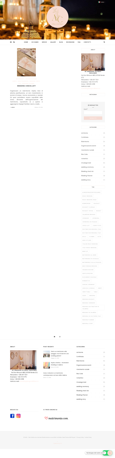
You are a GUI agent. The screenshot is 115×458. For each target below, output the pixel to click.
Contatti (87, 42)
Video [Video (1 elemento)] (84, 295)
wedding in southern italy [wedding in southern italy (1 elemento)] (91, 316)
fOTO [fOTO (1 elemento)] (99, 236)
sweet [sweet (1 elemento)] (100, 288)
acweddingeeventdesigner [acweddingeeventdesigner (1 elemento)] (91, 192)
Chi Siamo (35, 42)
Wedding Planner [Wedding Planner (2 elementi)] (88, 319)
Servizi (44, 42)
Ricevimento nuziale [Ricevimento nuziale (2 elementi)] (89, 277)
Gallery (53, 42)
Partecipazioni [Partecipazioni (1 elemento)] (87, 273)
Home (26, 42)
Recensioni (70, 42)
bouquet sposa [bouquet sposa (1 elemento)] (87, 210)
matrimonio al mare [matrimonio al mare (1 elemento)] (89, 255)
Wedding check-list (87, 171)
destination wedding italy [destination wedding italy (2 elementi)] (91, 233)
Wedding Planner (28, 83)
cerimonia (84, 133)
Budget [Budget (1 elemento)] (98, 210)
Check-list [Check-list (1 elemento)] (86, 225)
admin (13, 107)
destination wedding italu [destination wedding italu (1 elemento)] (91, 229)
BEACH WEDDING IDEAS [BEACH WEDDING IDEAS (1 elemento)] (89, 199)
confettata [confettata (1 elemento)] (97, 225)
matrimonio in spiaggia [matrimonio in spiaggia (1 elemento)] (90, 258)
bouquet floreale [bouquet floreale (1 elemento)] (88, 207)
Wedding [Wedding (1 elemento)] (92, 295)
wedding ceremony (87, 167)
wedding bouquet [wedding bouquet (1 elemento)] (88, 299)
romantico (84, 158)
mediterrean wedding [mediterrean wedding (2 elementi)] (89, 266)
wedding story (86, 180)
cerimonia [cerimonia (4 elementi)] (95, 218)
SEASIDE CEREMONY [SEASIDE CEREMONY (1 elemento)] (88, 284)
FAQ (79, 42)
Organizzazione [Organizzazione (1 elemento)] (88, 269)
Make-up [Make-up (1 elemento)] (85, 251)
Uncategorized (23, 81)
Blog (61, 42)
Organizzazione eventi (88, 146)
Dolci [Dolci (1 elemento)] (84, 236)
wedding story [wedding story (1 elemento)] (87, 323)
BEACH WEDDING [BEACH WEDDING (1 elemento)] (87, 196)
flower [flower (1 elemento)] (91, 236)
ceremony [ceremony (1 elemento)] (85, 218)
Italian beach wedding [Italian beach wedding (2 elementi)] (90, 244)
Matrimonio (20, 79)
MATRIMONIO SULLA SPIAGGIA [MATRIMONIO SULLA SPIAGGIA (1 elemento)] (91, 262)
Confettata (84, 137)
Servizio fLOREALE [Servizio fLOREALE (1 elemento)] (88, 288)
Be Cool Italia (58, 437)
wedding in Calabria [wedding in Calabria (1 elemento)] (89, 312)
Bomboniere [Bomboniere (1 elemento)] (86, 203)
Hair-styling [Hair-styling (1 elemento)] (86, 240)
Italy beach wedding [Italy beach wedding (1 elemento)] (89, 247)
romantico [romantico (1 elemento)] (86, 280)
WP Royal (72, 437)
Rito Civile (84, 154)
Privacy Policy (80, 437)
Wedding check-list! (26, 86)
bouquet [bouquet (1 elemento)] (97, 203)
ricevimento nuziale (87, 150)
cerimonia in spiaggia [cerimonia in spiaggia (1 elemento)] (89, 221)
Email (86, 109)
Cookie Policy (88, 437)
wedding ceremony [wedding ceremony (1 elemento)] (88, 303)
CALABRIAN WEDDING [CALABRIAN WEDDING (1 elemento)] (88, 214)
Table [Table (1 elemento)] (96, 291)
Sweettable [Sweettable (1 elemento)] (86, 291)
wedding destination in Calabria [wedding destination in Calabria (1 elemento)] (90, 307)
